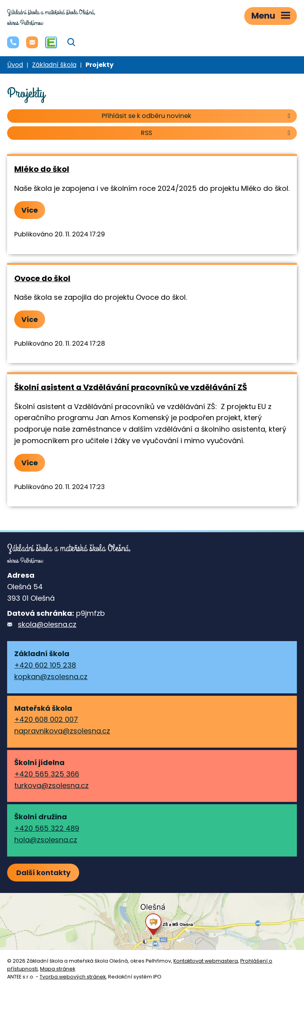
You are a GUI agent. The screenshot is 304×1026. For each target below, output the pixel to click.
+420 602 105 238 (45, 665)
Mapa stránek (57, 968)
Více (29, 210)
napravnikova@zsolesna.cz (62, 731)
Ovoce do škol (42, 278)
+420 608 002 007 (46, 719)
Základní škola (54, 64)
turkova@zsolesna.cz (51, 785)
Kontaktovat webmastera (205, 960)
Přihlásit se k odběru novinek (197, 115)
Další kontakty (43, 873)
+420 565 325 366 (46, 774)
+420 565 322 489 (46, 828)
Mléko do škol (41, 169)
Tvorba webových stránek (73, 976)
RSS (217, 132)
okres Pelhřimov (51, 17)
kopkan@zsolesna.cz (50, 676)
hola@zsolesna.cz (45, 840)
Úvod (15, 64)
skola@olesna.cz (47, 624)
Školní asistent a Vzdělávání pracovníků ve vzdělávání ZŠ (130, 387)
